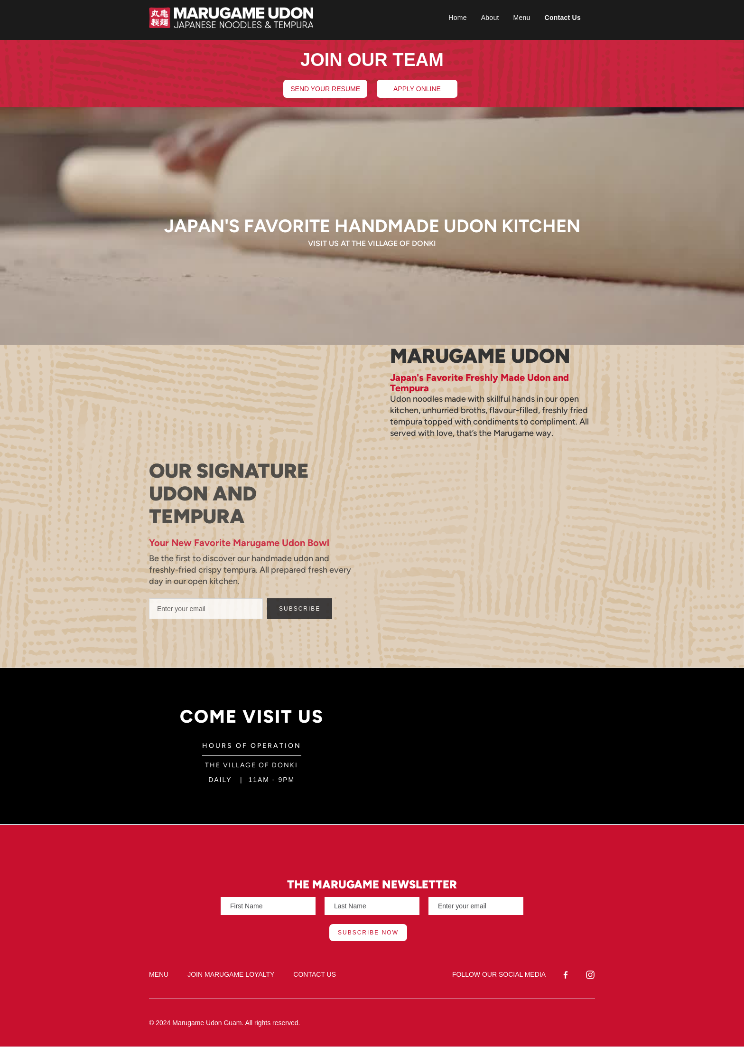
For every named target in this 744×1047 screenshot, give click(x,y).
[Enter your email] (206, 608)
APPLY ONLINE (417, 89)
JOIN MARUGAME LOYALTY (230, 974)
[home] (285, 17)
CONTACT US (314, 974)
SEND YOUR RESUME (325, 89)
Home (457, 17)
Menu (521, 17)
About (490, 17)
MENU (158, 974)
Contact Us (563, 17)
